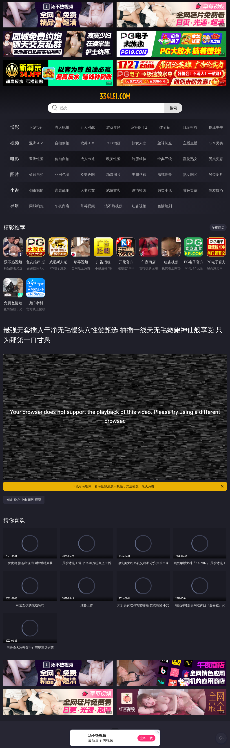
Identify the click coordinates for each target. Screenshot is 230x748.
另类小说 (164, 190)
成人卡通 (87, 158)
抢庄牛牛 (216, 127)
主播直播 (190, 143)
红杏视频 (139, 205)
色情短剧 (164, 205)
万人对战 (87, 127)
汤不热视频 (113, 205)
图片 (14, 174)
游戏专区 (113, 127)
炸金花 (164, 127)
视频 (14, 143)
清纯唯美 (164, 174)
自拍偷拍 (62, 143)
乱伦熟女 (190, 158)
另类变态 (216, 158)
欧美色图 (87, 174)
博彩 (14, 127)
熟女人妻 (139, 143)
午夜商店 (62, 205)
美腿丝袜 (139, 174)
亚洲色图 (62, 174)
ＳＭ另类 (216, 143)
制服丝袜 (139, 158)
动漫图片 (113, 174)
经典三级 (164, 158)
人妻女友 (87, 190)
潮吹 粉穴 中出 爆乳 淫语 (24, 500)
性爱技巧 (216, 190)
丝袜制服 (164, 143)
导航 (14, 206)
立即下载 (146, 738)
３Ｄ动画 (113, 143)
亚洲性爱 (36, 158)
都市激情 (36, 190)
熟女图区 (190, 174)
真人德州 (62, 127)
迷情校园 (139, 190)
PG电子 (36, 127)
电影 (14, 159)
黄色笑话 (190, 190)
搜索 (173, 107)
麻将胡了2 (139, 127)
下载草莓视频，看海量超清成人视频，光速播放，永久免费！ (148, 486)
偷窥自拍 (36, 174)
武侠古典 (113, 190)
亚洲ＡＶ (36, 143)
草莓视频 (87, 205)
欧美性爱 (113, 158)
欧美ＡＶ (87, 143)
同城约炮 (36, 205)
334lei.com (115, 96)
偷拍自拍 (62, 158)
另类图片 (216, 174)
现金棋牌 (190, 127)
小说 (14, 190)
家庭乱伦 (62, 190)
